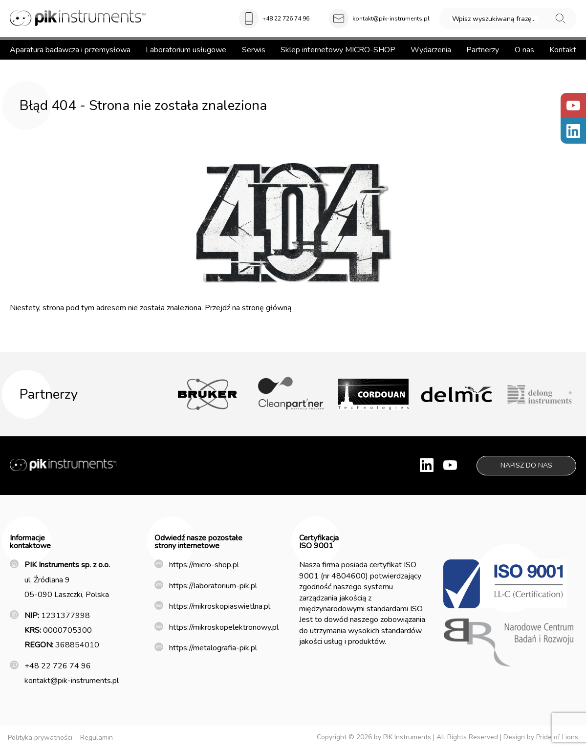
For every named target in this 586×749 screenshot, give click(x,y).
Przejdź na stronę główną (248, 307)
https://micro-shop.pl (204, 564)
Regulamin (96, 737)
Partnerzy (482, 49)
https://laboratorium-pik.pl (213, 585)
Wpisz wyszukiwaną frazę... (494, 19)
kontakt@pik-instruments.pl (391, 18)
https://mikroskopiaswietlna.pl (219, 606)
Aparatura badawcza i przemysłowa (70, 49)
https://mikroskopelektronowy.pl (224, 627)
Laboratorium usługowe (186, 49)
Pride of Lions (557, 737)
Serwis (253, 49)
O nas (524, 49)
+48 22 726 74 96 (285, 18)
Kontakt (562, 49)
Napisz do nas (526, 465)
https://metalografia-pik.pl (213, 647)
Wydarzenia (431, 49)
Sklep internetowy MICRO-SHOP (338, 49)
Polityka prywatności (40, 737)
